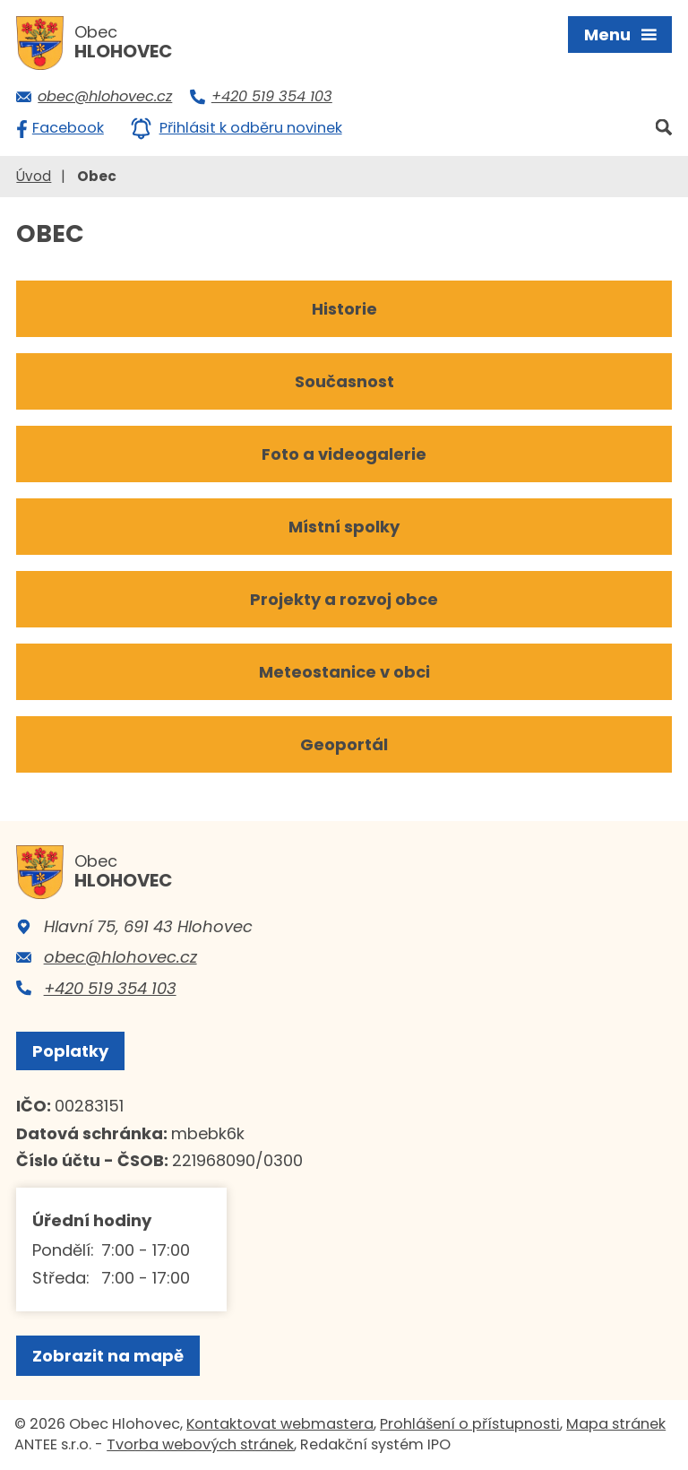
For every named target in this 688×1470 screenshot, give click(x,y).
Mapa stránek (616, 1424)
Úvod (33, 176)
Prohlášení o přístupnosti (470, 1424)
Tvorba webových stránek (200, 1444)
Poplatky (70, 1051)
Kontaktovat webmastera (280, 1424)
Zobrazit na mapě (108, 1356)
